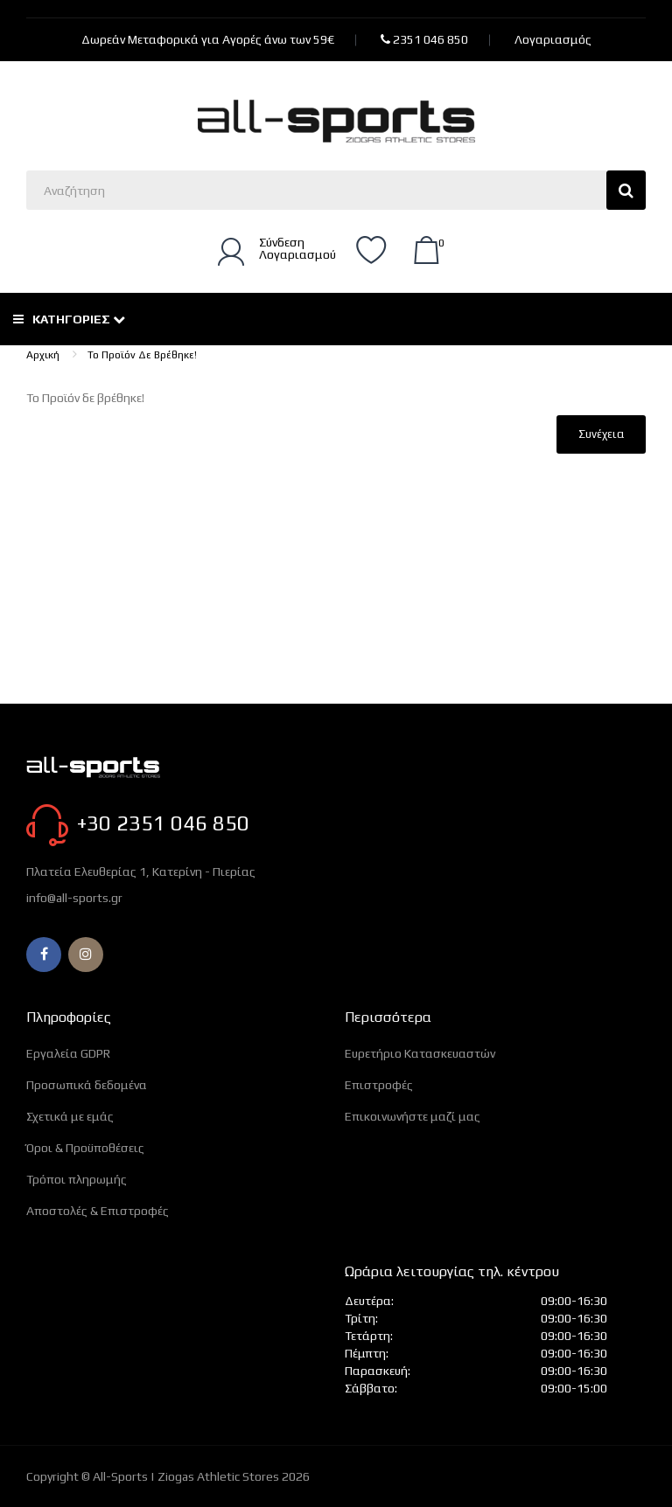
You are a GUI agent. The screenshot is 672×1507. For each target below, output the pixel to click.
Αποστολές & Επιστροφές (97, 1211)
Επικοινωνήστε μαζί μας (412, 1116)
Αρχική (43, 355)
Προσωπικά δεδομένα (86, 1085)
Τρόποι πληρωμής (76, 1179)
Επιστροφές (379, 1085)
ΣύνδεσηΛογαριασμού (297, 248)
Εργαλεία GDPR (68, 1053)
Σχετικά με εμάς (70, 1116)
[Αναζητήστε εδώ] (336, 190)
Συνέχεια (601, 434)
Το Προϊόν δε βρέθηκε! (142, 355)
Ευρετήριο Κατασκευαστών (420, 1053)
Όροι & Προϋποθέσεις (85, 1148)
